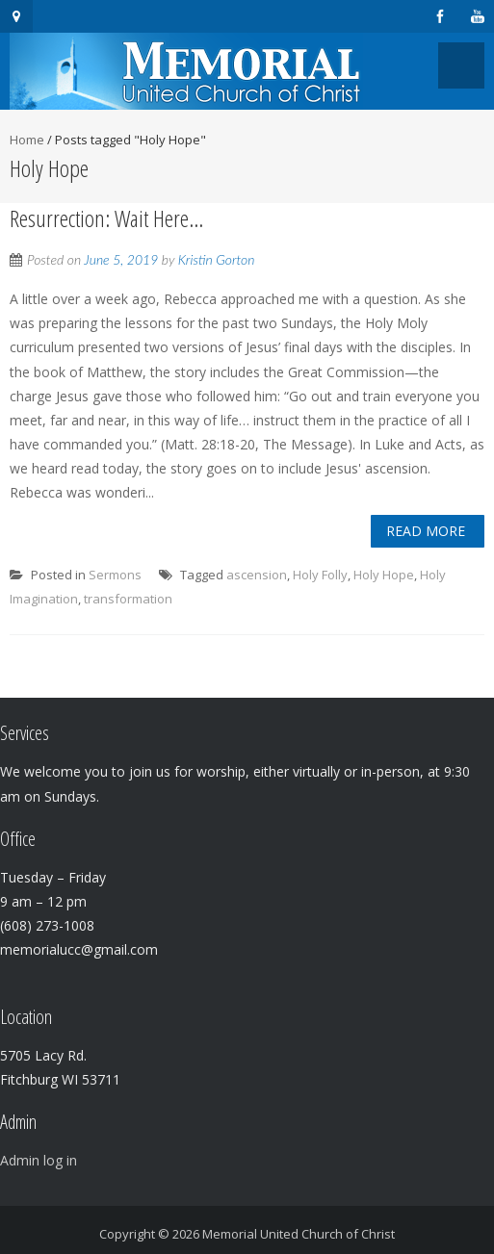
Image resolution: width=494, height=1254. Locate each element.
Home (27, 139)
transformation (128, 598)
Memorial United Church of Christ (298, 1233)
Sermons (115, 574)
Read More (425, 531)
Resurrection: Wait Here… (106, 218)
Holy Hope (383, 574)
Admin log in (38, 1160)
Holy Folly (320, 574)
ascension (256, 574)
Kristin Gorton (216, 259)
